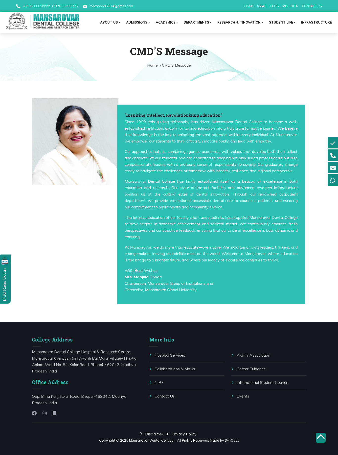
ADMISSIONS (136, 22)
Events (240, 396)
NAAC (262, 6)
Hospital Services (167, 355)
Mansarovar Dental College (151, 440)
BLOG (274, 6)
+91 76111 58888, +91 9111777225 (50, 6)
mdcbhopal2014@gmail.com (111, 6)
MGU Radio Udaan (4, 284)
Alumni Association (250, 355)
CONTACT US (312, 6)
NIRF (156, 382)
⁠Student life (281, 22)
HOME (249, 6)
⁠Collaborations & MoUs (172, 368)
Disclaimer (152, 433)
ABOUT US (109, 22)
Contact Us (162, 396)
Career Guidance (248, 368)
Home (153, 65)
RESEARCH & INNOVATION (239, 22)
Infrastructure (316, 22)
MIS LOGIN (290, 6)
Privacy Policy (182, 433)
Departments (196, 22)
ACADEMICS (166, 22)
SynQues (232, 440)
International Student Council (259, 382)
